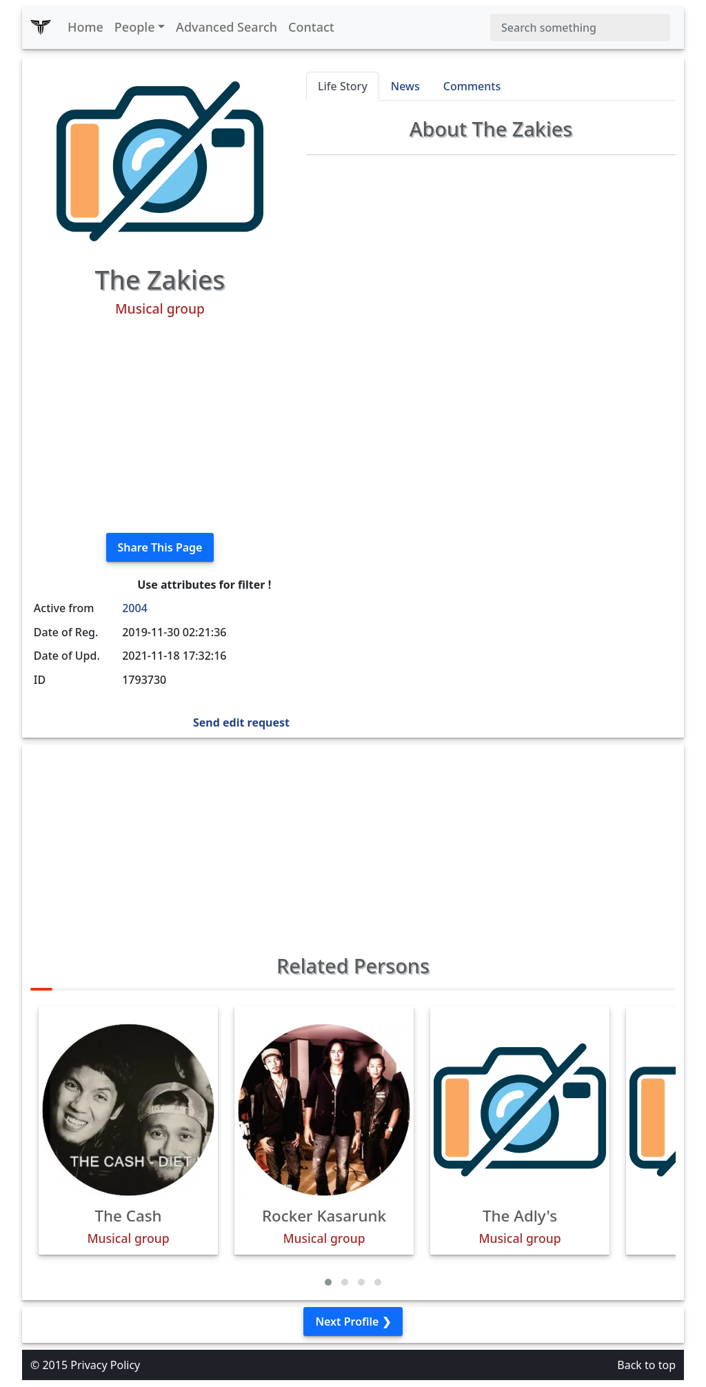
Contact (311, 27)
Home (85, 27)
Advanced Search (226, 27)
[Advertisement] (160, 425)
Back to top (646, 1365)
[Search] (580, 27)
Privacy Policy (105, 1365)
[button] (328, 1282)
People (134, 27)
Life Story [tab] (342, 86)
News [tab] (405, 86)
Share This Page (160, 547)
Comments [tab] (472, 86)
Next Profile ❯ (352, 1321)
